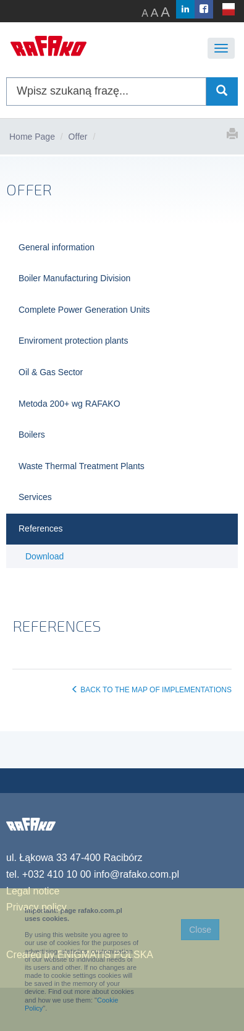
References (41, 528)
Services (35, 497)
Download (44, 556)
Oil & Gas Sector (51, 372)
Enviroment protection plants (73, 341)
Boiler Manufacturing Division (74, 278)
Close (200, 930)
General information (57, 247)
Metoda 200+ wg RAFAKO (69, 404)
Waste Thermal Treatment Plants (82, 466)
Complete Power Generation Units (84, 310)
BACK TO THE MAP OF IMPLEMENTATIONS (151, 689)
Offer (78, 137)
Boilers (32, 434)
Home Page (32, 137)
